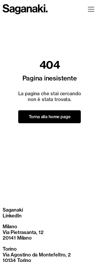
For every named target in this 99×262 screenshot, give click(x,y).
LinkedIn (12, 216)
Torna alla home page (49, 116)
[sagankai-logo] (25, 6)
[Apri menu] (91, 9)
